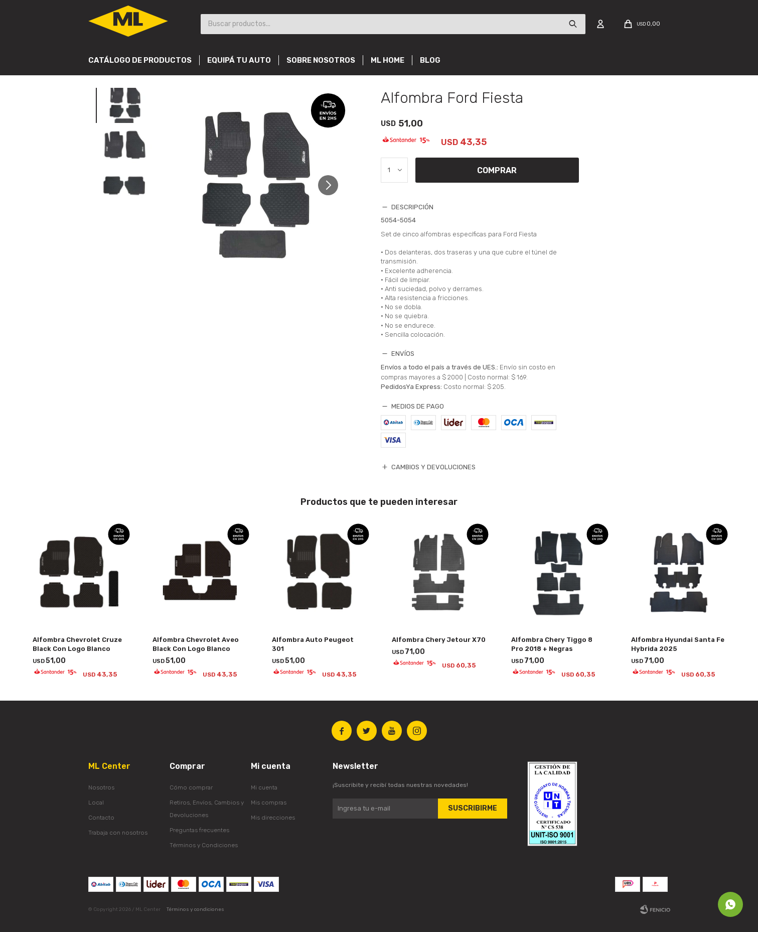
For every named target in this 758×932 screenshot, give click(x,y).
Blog (430, 60)
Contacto (101, 817)
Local (96, 802)
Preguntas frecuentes (199, 830)
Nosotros (101, 787)
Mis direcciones (273, 817)
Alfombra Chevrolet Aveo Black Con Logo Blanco (196, 644)
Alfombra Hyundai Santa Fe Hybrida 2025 (677, 644)
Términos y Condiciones (204, 845)
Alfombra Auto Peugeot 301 (313, 644)
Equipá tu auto (239, 60)
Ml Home (387, 60)
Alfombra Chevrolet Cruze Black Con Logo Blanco (77, 644)
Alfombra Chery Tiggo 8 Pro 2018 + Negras (551, 644)
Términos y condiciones (195, 909)
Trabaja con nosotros (117, 832)
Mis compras (268, 802)
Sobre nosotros (320, 60)
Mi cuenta (264, 787)
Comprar (497, 170)
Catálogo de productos (140, 60)
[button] (332, 185)
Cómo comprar (191, 787)
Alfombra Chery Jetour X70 (439, 639)
